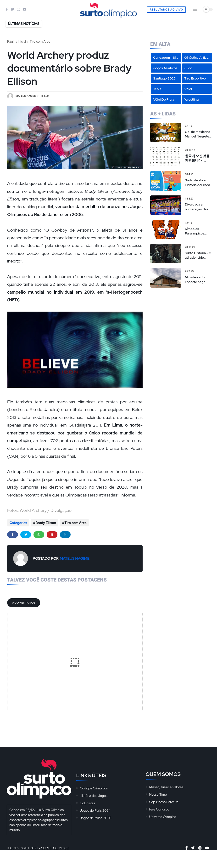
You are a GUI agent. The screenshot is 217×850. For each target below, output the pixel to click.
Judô (188, 68)
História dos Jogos (93, 795)
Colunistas (87, 803)
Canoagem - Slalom (167, 57)
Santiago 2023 (164, 78)
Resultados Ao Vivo (166, 9)
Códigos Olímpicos (94, 788)
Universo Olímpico (162, 817)
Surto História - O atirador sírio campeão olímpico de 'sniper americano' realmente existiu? (198, 255)
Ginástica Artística (198, 57)
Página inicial (16, 41)
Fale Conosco (159, 809)
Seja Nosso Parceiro (163, 802)
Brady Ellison (45, 523)
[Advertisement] (181, 322)
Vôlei (188, 89)
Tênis (157, 89)
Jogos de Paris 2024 (95, 810)
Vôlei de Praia (163, 99)
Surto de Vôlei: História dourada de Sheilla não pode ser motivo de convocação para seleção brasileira (197, 182)
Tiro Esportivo (195, 78)
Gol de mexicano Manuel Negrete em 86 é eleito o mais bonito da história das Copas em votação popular (199, 134)
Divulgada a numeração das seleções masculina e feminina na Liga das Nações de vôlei (197, 206)
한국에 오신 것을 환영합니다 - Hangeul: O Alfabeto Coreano (198, 158)
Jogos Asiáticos (165, 68)
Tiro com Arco (40, 41)
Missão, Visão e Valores (166, 787)
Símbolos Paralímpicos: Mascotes (195, 231)
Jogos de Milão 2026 (95, 818)
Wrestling (191, 99)
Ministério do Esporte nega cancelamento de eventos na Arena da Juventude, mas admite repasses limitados (198, 279)
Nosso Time (158, 794)
